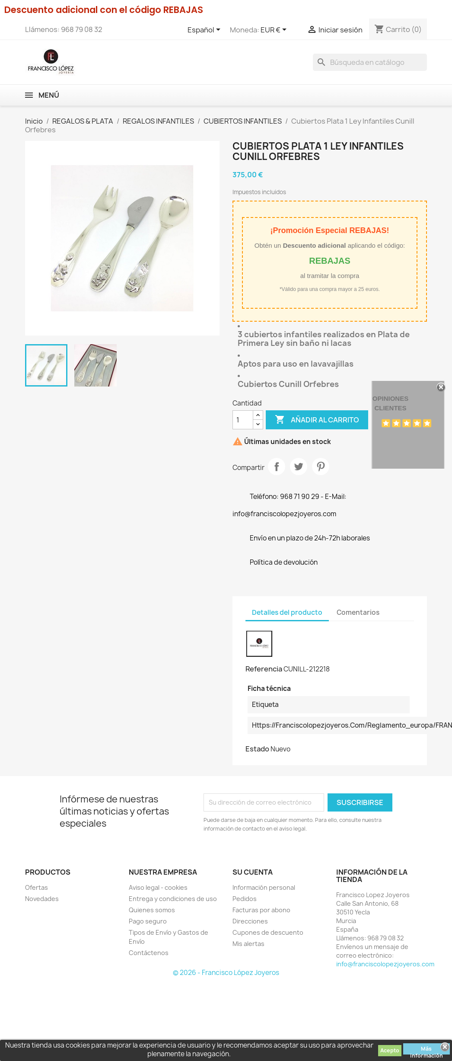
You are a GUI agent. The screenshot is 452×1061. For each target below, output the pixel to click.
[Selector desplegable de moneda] (275, 30)
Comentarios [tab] (358, 612)
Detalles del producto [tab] (287, 612)
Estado (257, 749)
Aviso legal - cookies (158, 887)
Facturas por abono (261, 910)
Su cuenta (252, 872)
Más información (426, 1050)
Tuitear (298, 466)
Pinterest (320, 466)
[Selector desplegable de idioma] (205, 30)
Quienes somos (152, 910)
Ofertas (36, 887)
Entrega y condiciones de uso (173, 899)
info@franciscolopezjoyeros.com (385, 964)
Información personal (263, 887)
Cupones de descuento (267, 932)
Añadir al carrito (317, 419)
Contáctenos (149, 953)
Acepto (389, 1050)
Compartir (276, 466)
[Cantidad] (242, 419)
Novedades (42, 899)
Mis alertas (248, 944)
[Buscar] (370, 62)
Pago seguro (148, 921)
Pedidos (244, 899)
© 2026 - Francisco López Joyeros (226, 972)
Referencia (263, 669)
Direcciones (250, 921)
